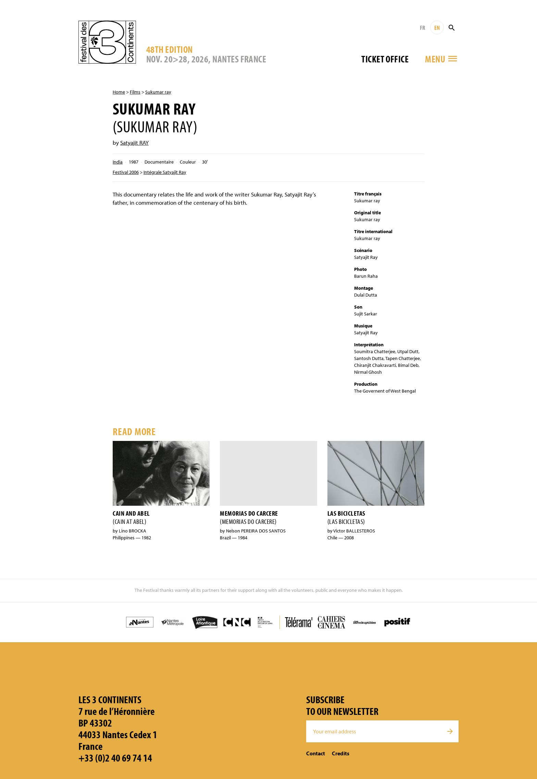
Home (119, 92)
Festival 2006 (126, 172)
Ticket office (385, 59)
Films (135, 92)
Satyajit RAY (134, 142)
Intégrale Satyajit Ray (164, 172)
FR (422, 28)
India (118, 162)
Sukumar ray (158, 92)
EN (437, 28)
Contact (315, 753)
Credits (340, 753)
